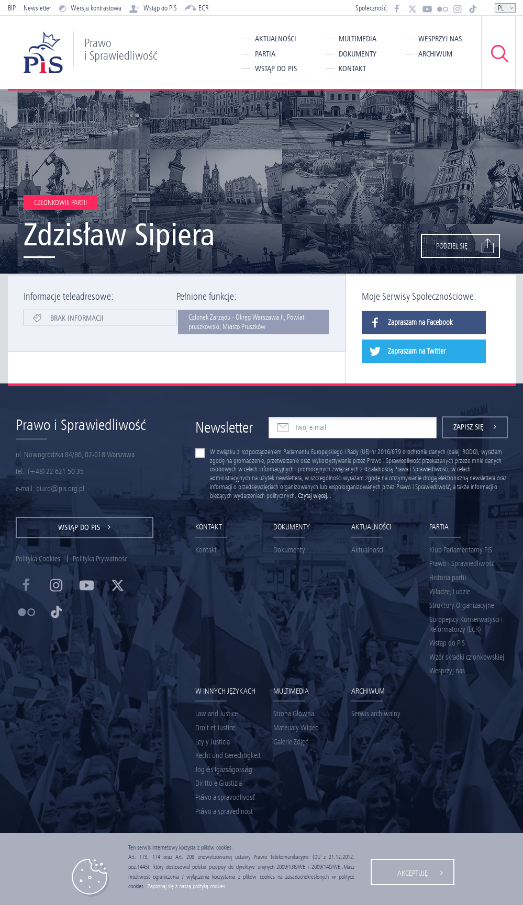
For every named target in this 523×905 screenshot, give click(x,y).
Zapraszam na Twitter (404, 351)
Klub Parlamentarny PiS (460, 550)
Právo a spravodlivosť (225, 797)
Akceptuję (412, 873)
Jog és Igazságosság (223, 769)
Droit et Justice (215, 727)
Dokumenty (357, 54)
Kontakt (352, 68)
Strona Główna (293, 713)
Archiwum (435, 54)
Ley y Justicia (212, 741)
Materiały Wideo (296, 727)
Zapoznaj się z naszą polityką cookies (186, 886)
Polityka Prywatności (101, 558)
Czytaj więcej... (314, 496)
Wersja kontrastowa (90, 8)
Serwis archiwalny (375, 713)
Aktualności (275, 38)
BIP (12, 8)
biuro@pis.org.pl (60, 488)
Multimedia (357, 38)
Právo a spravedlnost (224, 811)
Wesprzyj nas (440, 38)
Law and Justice (216, 713)
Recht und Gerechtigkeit (228, 755)
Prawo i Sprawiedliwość (461, 563)
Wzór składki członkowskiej (466, 657)
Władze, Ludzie (449, 591)
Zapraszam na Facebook (407, 322)
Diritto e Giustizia (218, 783)
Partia (265, 54)
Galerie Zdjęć (290, 741)
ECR (197, 8)
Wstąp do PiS (153, 8)
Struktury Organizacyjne (461, 605)
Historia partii (447, 577)
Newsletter (37, 8)
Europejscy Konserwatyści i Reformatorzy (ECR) (466, 624)
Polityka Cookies (38, 558)
